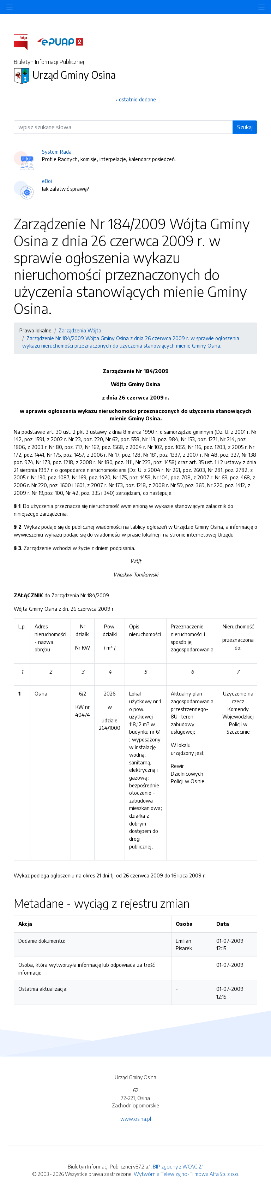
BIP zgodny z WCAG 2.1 (178, 1166)
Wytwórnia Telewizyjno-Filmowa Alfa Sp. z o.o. (186, 1174)
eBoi (47, 181)
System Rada (57, 151)
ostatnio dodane (137, 99)
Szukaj (245, 127)
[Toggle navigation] (261, 7)
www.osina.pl (135, 1119)
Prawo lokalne (35, 330)
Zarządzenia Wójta (80, 330)
